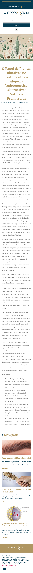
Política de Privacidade (9, 565)
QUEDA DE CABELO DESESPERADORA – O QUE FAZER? (16, 491)
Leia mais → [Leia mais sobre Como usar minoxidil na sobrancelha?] (6, 468)
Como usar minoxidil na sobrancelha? (16, 458)
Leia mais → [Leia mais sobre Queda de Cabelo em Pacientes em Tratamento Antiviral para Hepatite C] (6, 538)
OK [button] (4, 569)
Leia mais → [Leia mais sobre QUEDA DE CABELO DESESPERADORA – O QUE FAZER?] (6, 502)
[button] (16, 29)
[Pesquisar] (29, 3)
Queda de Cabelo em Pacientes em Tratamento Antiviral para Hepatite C (16, 525)
